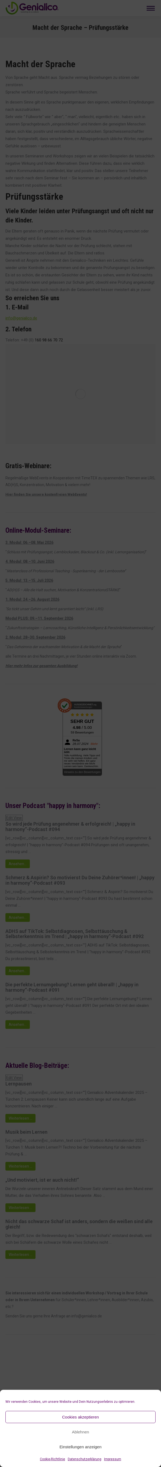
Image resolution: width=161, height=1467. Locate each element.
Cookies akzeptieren (80, 1417)
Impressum (112, 1459)
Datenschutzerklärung (84, 1459)
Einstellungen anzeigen (80, 1447)
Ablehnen (80, 1432)
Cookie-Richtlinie (52, 1459)
